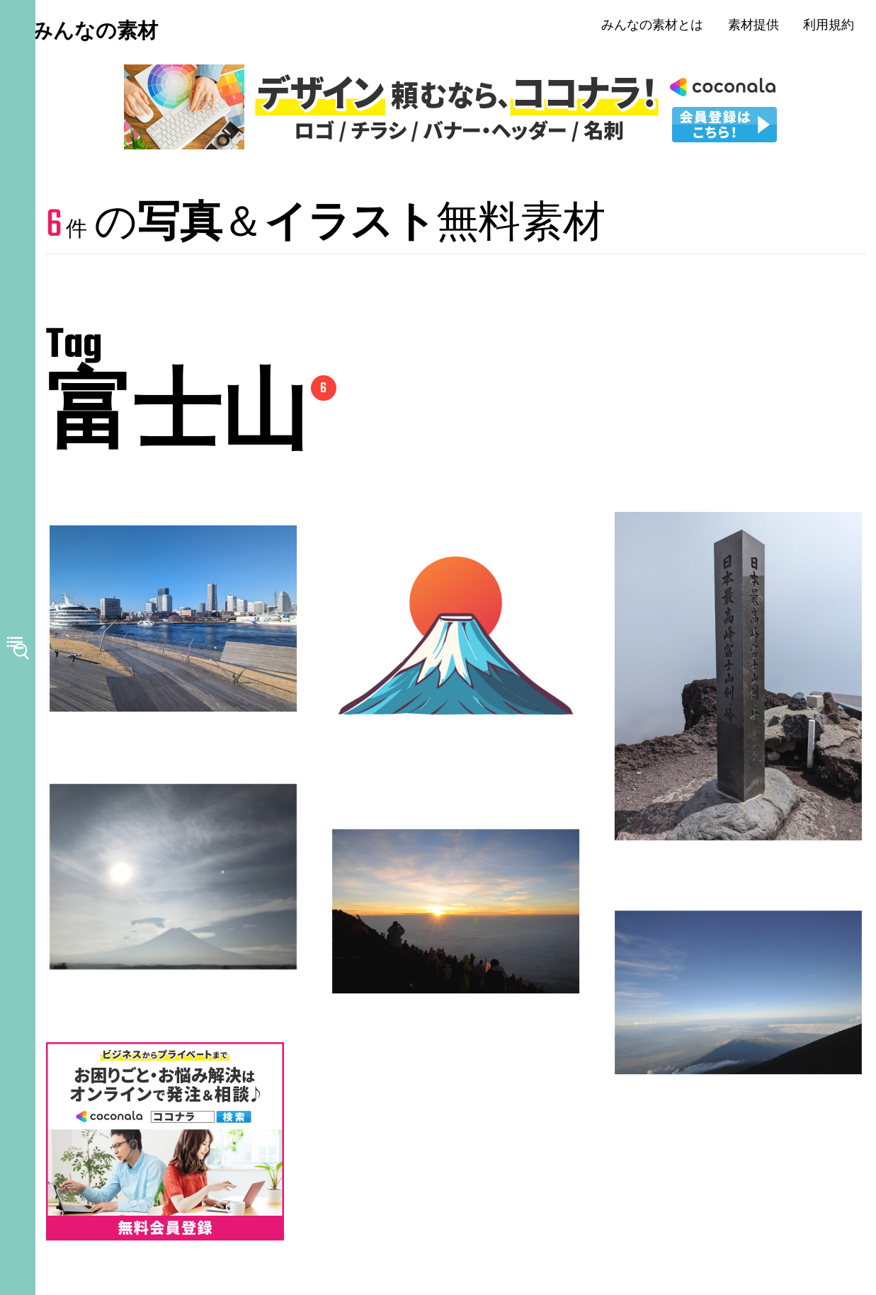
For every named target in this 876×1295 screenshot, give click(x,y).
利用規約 (837, 28)
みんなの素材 (120, 35)
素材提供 (761, 28)
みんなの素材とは (661, 28)
